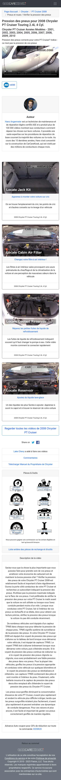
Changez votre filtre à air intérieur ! (30, 259)
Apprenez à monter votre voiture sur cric (30, 196)
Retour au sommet (30, 743)
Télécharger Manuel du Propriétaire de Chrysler (30, 464)
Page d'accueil (11, 11)
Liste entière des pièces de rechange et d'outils (31, 549)
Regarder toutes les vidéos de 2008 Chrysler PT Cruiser (30, 430)
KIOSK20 (37, 729)
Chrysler (25, 11)
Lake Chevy (19, 451)
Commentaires (31, 458)
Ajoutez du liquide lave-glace (30, 397)
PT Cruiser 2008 (39, 11)
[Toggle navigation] (55, 3)
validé (9, 85)
